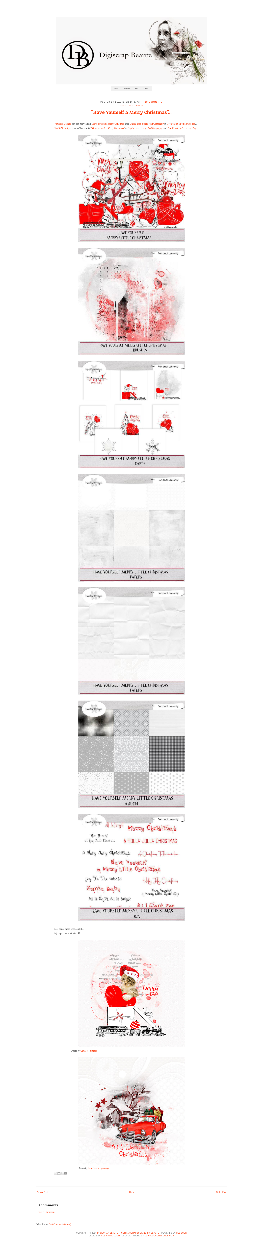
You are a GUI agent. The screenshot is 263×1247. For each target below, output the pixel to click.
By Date (127, 88)
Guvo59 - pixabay (88, 1051)
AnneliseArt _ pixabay (98, 1168)
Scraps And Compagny (153, 124)
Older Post (221, 1192)
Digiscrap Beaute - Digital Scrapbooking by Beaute (128, 1233)
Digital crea (135, 124)
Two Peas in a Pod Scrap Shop (180, 124)
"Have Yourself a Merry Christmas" (108, 124)
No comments (153, 102)
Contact (146, 88)
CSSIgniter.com (110, 1236)
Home (116, 88)
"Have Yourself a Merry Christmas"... (131, 112)
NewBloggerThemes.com (159, 1236)
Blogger (181, 1233)
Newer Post (42, 1192)
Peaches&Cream (131, 105)
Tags (136, 88)
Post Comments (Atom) (60, 1224)
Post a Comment (46, 1212)
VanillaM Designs (62, 124)
